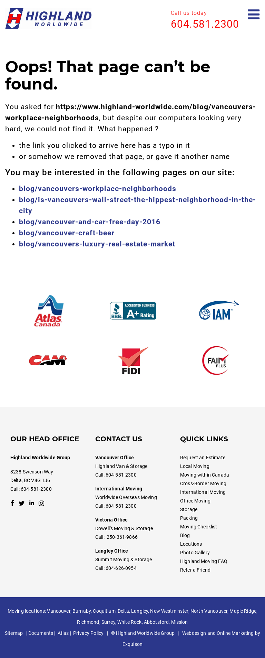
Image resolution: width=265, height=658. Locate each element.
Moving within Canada (204, 475)
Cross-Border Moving (203, 483)
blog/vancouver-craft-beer (67, 233)
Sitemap (14, 633)
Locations (191, 544)
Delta (123, 611)
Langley (139, 611)
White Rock (129, 622)
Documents (40, 633)
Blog (185, 535)
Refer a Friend (195, 570)
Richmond (88, 622)
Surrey (108, 622)
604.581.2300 (205, 24)
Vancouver (58, 611)
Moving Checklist (198, 526)
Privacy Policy (88, 633)
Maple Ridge (242, 611)
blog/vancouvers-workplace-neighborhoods (97, 189)
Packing (189, 518)
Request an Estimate (202, 457)
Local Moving (194, 466)
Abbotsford (156, 622)
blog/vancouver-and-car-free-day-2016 (89, 222)
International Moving (203, 492)
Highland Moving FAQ (203, 561)
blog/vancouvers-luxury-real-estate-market (97, 244)
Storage (188, 509)
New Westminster (169, 611)
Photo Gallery (195, 552)
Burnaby (81, 611)
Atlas (63, 633)
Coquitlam (104, 611)
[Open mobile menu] (254, 15)
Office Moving (195, 501)
